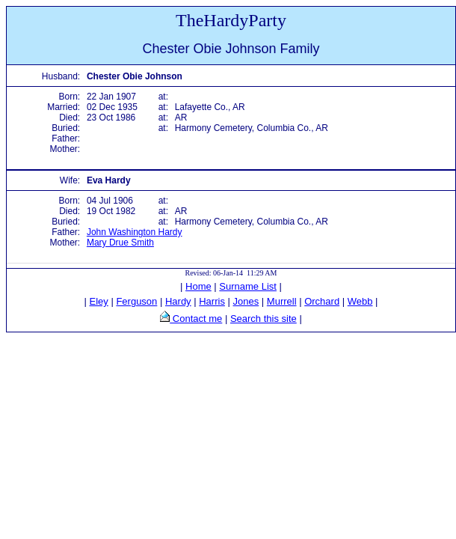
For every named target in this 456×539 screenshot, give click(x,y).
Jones (246, 301)
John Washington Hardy (134, 232)
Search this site (263, 318)
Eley (99, 301)
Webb (360, 301)
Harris (212, 301)
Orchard (321, 301)
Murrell (282, 301)
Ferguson (136, 301)
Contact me (196, 318)
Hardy (178, 301)
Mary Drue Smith (120, 242)
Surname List (248, 286)
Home (198, 286)
